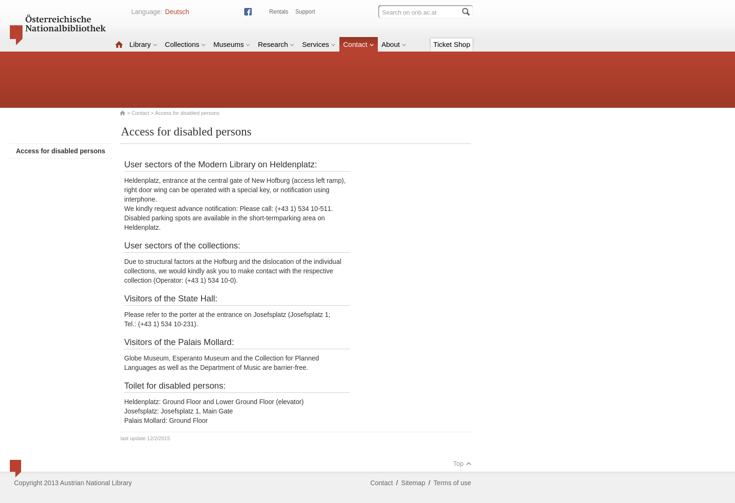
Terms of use (452, 483)
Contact (358, 44)
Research (276, 44)
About (394, 44)
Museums (231, 44)
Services (319, 44)
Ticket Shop (451, 44)
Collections (185, 44)
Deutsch (177, 11)
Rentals (278, 11)
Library (143, 44)
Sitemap (413, 483)
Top (462, 463)
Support (305, 11)
